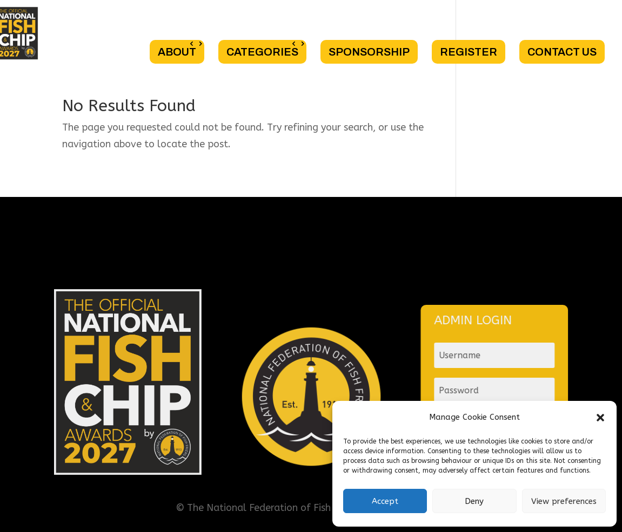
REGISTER (468, 52)
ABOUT (177, 52)
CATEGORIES (262, 52)
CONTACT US (562, 52)
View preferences (564, 501)
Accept (385, 501)
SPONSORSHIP (369, 52)
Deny (474, 501)
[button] (600, 417)
